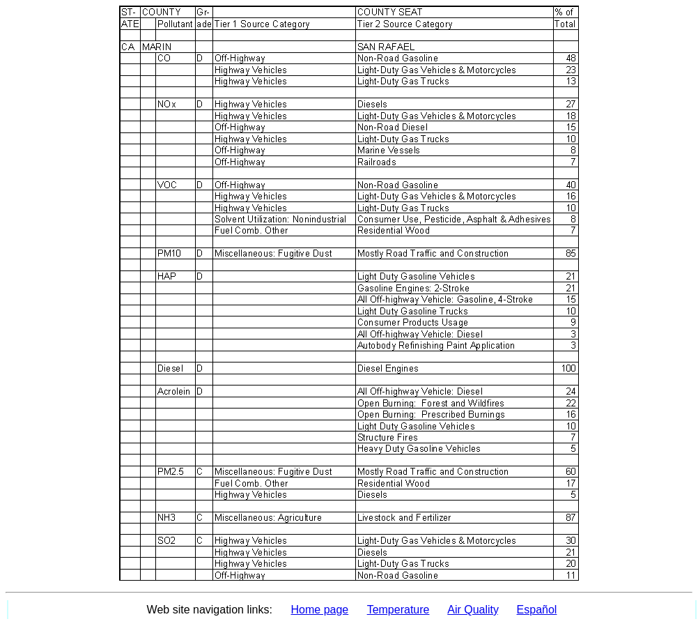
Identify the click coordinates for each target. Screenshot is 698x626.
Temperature (398, 610)
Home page (320, 610)
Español (537, 610)
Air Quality (472, 610)
